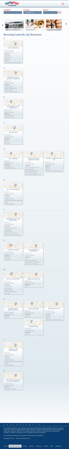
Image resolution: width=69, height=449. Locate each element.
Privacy (46, 446)
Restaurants (30, 29)
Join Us (31, 446)
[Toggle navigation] (62, 4)
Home (5, 446)
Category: (7, 10)
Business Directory (15, 446)
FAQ (51, 446)
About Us (38, 446)
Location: (26, 10)
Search (25, 446)
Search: (46, 10)
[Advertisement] (35, 407)
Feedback (58, 446)
